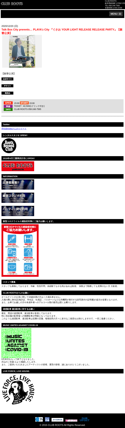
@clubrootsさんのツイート (14, 128)
